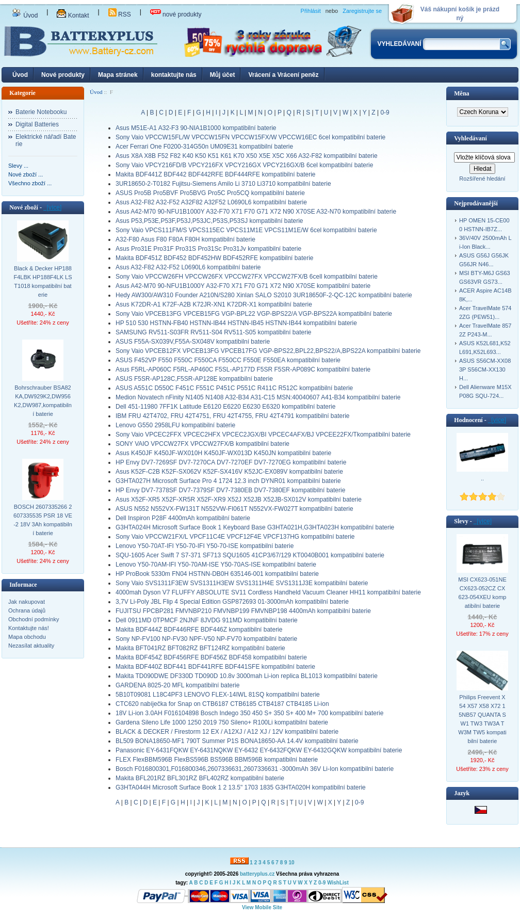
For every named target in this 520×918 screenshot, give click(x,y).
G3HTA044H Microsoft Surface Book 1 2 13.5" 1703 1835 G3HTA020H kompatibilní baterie (241, 787)
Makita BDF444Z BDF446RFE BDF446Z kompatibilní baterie (199, 629)
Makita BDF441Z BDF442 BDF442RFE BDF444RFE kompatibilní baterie (216, 174)
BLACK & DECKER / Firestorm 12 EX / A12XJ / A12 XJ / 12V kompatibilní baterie (227, 731)
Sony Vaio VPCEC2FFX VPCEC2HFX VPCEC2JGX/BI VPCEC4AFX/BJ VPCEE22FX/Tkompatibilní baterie (263, 434)
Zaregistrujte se (362, 11)
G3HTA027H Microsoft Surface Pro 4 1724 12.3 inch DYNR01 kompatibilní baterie (228, 481)
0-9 (384, 112)
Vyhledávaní (470, 138)
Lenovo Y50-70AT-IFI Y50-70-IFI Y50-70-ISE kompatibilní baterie (205, 546)
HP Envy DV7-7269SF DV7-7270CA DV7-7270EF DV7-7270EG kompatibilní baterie (231, 462)
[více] (52, 207)
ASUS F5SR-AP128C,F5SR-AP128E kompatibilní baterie (194, 378)
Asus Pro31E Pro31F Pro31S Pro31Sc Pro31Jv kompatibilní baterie (208, 248)
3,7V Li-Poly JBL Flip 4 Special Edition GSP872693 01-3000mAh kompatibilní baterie (232, 601)
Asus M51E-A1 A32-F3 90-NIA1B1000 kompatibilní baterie (196, 128)
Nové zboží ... (25, 174)
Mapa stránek (118, 74)
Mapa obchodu (27, 637)
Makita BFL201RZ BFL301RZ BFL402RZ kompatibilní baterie (200, 778)
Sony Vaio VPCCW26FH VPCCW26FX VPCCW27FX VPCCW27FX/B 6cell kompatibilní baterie (247, 276)
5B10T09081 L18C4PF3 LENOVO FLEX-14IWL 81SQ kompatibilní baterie (218, 694)
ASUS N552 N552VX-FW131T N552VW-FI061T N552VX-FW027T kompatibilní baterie (234, 508)
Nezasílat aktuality (31, 645)
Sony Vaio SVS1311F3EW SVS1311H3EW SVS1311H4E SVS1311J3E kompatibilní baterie (242, 583)
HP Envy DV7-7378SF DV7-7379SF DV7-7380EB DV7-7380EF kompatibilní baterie (230, 490)
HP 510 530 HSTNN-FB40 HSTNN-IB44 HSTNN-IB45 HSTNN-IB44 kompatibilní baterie (236, 323)
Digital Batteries (37, 124)
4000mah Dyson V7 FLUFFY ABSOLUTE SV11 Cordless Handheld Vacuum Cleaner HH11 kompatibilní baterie (268, 592)
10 (291, 862)
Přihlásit (311, 11)
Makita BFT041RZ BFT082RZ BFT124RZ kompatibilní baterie (200, 648)
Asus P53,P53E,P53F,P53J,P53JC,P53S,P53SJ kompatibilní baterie (209, 220)
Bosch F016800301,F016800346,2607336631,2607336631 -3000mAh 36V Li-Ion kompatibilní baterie (255, 768)
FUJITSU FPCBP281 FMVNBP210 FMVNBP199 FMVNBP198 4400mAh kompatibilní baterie (243, 611)
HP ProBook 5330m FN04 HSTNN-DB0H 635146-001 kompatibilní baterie (217, 573)
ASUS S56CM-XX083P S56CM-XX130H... (485, 369)
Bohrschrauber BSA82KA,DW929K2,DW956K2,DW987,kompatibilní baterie (43, 400)
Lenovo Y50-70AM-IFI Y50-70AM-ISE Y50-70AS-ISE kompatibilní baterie (216, 564)
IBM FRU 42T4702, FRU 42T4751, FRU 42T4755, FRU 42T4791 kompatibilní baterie (233, 416)
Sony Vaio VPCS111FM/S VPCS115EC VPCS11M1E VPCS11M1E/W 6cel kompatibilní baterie (246, 230)
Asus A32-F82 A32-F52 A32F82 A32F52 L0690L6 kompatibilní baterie (211, 202)
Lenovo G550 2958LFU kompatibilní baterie (175, 425)
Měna (461, 93)
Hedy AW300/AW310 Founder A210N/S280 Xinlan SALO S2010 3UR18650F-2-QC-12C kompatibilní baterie (264, 295)
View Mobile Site (262, 907)
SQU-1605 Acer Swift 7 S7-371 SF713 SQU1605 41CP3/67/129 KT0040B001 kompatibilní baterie (250, 555)
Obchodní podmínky (33, 619)
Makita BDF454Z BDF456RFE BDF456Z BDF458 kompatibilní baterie (211, 657)
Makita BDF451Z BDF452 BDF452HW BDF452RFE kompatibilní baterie (214, 258)
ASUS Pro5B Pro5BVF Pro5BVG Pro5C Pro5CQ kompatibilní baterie (210, 193)
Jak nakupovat (26, 602)
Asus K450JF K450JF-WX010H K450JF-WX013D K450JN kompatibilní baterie (223, 453)
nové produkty (176, 14)
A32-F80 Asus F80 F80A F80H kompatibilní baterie (185, 239)
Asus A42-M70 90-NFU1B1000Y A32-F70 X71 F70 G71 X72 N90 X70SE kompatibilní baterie (243, 285)
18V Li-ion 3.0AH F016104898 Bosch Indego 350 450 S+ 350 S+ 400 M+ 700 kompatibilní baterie (249, 713)
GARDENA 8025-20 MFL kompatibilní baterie (177, 685)
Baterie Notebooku (41, 112)
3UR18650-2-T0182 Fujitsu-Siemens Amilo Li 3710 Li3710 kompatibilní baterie (223, 183)
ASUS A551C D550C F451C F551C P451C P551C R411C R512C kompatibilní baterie (234, 388)
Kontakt (73, 15)
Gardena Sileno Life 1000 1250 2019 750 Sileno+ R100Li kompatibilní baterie (222, 722)
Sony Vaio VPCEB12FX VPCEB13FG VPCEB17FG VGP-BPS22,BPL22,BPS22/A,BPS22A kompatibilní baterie (268, 351)
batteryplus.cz (257, 874)
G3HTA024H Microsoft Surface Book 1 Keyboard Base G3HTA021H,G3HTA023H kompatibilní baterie (255, 527)
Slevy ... (18, 166)
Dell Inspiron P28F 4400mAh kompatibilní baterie (183, 518)
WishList (338, 882)
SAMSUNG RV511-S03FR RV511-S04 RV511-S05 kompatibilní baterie (214, 332)
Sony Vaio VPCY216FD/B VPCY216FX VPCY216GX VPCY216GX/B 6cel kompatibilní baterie (244, 165)
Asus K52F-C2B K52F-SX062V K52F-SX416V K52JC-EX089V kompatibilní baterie (229, 471)
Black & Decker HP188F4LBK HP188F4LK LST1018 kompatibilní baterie (42, 281)
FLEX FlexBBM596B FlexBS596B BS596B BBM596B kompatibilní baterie (217, 759)
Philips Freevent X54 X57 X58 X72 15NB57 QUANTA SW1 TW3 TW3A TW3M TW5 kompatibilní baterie (482, 719)
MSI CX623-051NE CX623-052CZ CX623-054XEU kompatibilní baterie (482, 592)
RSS (119, 14)
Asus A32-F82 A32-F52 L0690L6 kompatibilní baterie (188, 267)
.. (482, 478)
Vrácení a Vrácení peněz (283, 74)
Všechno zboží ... (30, 183)
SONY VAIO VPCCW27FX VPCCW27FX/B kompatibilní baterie (202, 443)
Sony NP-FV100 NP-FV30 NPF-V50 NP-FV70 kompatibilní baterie (206, 638)
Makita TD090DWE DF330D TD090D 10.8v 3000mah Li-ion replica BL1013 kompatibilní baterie (247, 676)
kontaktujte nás (174, 74)
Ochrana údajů (26, 610)
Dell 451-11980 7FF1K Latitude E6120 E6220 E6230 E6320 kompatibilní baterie (225, 406)
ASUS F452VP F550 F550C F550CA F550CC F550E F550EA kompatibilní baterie (228, 360)
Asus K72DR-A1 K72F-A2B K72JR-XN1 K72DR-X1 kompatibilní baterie (214, 304)
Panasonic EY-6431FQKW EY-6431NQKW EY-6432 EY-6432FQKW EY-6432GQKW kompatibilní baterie (259, 750)
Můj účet (222, 74)
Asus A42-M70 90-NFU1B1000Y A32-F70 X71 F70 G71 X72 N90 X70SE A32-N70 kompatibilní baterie (256, 211)
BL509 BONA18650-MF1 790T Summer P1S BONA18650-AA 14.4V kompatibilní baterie (237, 741)
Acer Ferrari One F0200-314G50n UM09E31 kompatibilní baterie (204, 146)
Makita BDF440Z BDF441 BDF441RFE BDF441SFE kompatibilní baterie (215, 666)
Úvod (25, 15)
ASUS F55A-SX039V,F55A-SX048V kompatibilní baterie (193, 341)
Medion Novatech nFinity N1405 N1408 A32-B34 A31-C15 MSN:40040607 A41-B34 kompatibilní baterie (258, 397)
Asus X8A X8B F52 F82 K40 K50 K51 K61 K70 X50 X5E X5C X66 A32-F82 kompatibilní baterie (247, 155)
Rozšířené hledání (482, 178)
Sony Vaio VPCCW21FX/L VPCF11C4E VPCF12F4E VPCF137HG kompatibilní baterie (235, 536)
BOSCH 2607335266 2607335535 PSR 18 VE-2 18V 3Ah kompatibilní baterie (42, 520)
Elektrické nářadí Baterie (45, 140)
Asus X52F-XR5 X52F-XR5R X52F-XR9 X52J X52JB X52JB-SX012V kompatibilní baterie (239, 499)
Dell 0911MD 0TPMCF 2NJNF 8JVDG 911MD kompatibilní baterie (207, 620)
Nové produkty (63, 74)
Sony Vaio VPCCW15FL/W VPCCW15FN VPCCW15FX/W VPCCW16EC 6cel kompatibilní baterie (250, 137)
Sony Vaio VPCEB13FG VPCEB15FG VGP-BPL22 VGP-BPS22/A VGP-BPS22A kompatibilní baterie (254, 313)
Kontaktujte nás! (28, 628)
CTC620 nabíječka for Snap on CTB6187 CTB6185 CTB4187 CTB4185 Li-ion (222, 703)
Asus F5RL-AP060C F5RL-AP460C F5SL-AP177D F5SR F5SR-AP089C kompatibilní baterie (243, 369)
